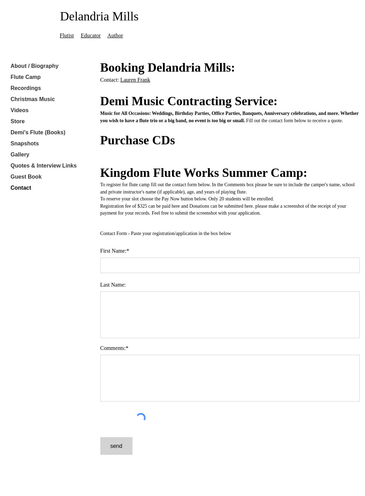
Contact (21, 188)
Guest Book (26, 177)
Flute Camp (26, 77)
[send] (116, 446)
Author (115, 35)
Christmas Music (33, 99)
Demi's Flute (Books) (38, 132)
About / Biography (35, 66)
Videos (20, 110)
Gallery (20, 154)
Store (18, 121)
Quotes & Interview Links (44, 166)
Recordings (26, 88)
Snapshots (25, 143)
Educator (91, 35)
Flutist (67, 35)
